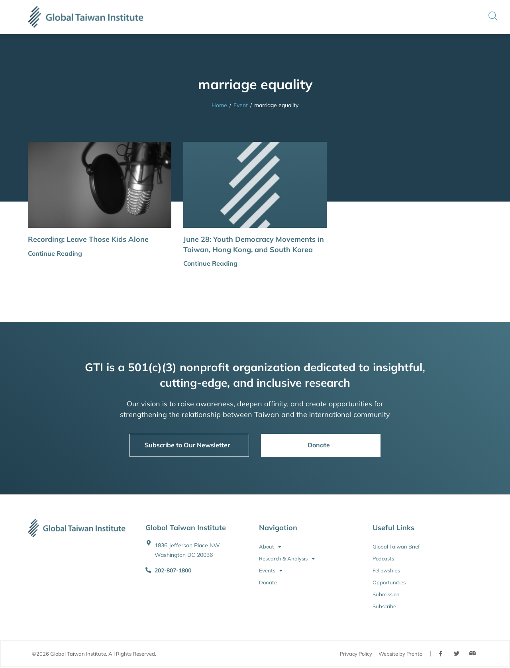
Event (240, 105)
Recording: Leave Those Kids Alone (88, 239)
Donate (268, 582)
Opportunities (389, 582)
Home (219, 105)
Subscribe (384, 606)
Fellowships (386, 570)
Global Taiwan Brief (396, 546)
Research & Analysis (287, 558)
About (270, 546)
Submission (386, 594)
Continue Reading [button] (55, 253)
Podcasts (383, 558)
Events (270, 570)
